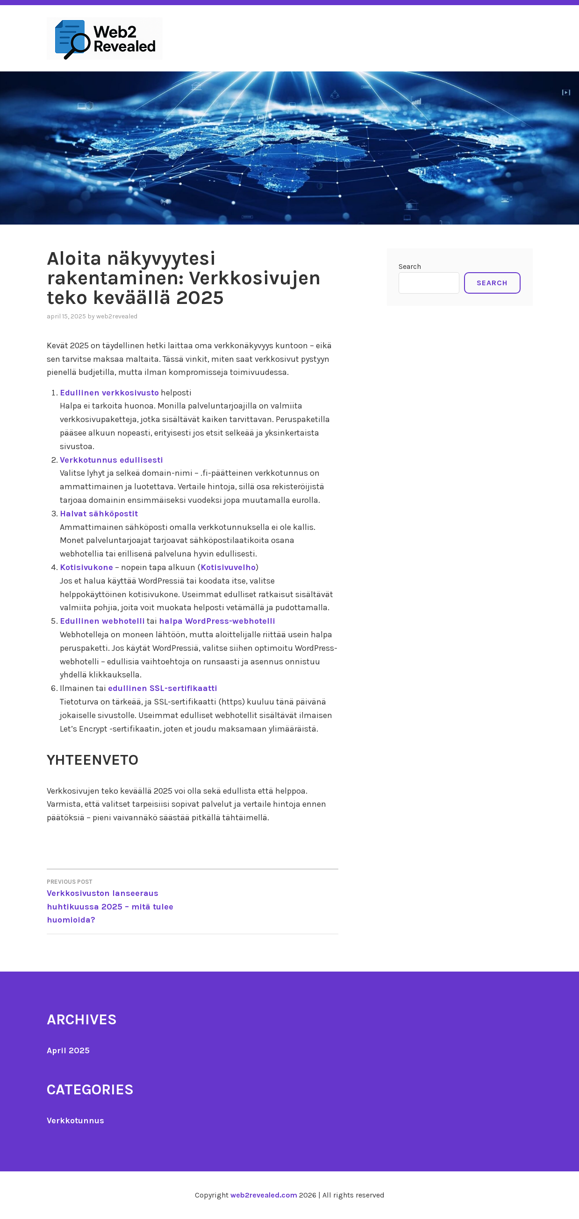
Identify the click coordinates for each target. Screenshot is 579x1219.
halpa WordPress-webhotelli (217, 621)
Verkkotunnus (75, 1120)
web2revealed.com (263, 1195)
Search (410, 266)
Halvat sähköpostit (99, 513)
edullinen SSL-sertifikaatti (162, 688)
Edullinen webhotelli (102, 621)
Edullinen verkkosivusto (109, 393)
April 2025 (68, 1050)
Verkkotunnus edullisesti (111, 460)
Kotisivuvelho (228, 567)
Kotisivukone (86, 567)
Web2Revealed (116, 316)
